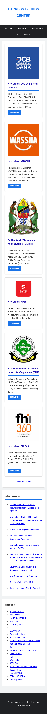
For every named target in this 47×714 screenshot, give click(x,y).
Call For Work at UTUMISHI (21, 582)
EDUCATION (15, 631)
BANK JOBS (15, 621)
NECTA (13, 657)
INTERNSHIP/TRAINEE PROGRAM (25, 640)
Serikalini (22, 28)
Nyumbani (8, 28)
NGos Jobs (14, 660)
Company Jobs (16, 624)
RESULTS (14, 663)
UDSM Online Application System (24, 530)
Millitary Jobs (16, 653)
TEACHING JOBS (17, 676)
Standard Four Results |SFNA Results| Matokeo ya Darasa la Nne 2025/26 (25, 507)
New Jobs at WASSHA (19, 161)
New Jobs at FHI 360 (18, 446)
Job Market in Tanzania (20, 644)
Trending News (16, 679)
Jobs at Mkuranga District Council (25, 588)
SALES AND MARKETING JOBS (23, 666)
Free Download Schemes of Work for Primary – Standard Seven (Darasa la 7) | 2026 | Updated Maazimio (26, 557)
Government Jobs (17, 637)
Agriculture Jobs (17, 611)
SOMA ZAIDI (14, 112)
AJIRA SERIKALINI (18, 618)
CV (11, 628)
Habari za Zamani (23, 481)
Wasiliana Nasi (23, 35)
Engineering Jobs (17, 634)
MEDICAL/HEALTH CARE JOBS (23, 650)
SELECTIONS (15, 670)
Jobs (12, 647)
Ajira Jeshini (15, 615)
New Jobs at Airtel (17, 301)
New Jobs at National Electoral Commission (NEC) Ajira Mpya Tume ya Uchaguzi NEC (26, 520)
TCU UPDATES (16, 673)
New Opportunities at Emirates (23, 576)
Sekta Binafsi (37, 28)
